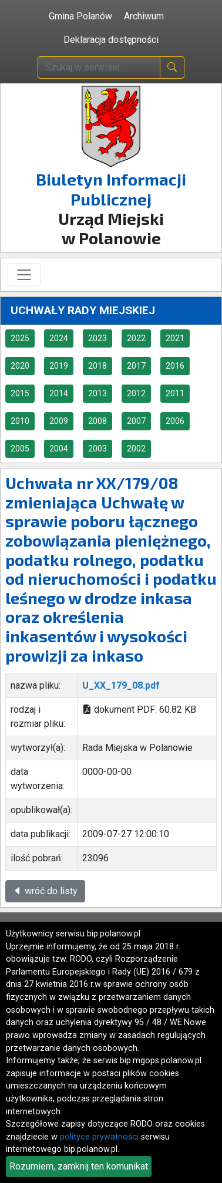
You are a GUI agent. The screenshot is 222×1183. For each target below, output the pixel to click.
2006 (175, 421)
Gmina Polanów (80, 16)
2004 (58, 448)
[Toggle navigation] (24, 275)
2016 (175, 365)
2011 (175, 393)
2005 (20, 448)
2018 (97, 365)
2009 (58, 421)
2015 (20, 393)
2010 (20, 421)
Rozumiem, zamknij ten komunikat (78, 1166)
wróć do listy (45, 890)
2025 (20, 338)
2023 (97, 338)
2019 (58, 365)
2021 (175, 338)
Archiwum (144, 16)
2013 (97, 393)
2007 (136, 421)
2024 (58, 338)
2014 (58, 393)
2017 (136, 365)
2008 (97, 421)
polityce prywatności (99, 1137)
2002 (136, 448)
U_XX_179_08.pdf (121, 685)
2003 (97, 448)
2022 (136, 338)
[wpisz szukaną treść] (99, 67)
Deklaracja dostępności (111, 39)
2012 (136, 393)
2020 (20, 365)
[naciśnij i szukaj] (172, 67)
